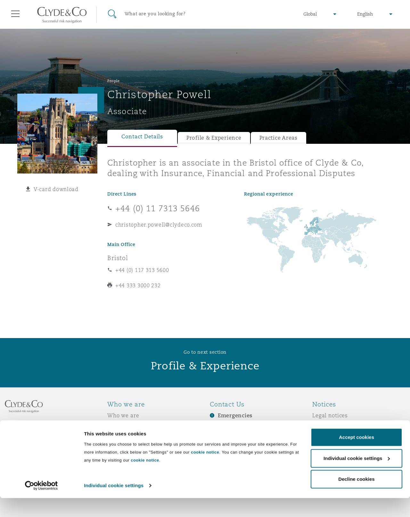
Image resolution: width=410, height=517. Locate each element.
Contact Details (142, 136)
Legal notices (330, 415)
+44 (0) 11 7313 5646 (157, 208)
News (114, 438)
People (113, 81)
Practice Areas (278, 138)
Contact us (224, 438)
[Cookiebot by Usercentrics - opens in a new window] (41, 504)
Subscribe (223, 427)
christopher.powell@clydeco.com (158, 224)
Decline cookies (356, 498)
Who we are (123, 415)
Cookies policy (331, 438)
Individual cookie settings (114, 504)
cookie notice (205, 471)
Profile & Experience (214, 138)
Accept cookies (356, 456)
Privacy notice (331, 426)
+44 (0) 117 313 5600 (142, 270)
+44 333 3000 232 (138, 285)
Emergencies (235, 415)
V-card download (56, 189)
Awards (117, 426)
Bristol (117, 258)
